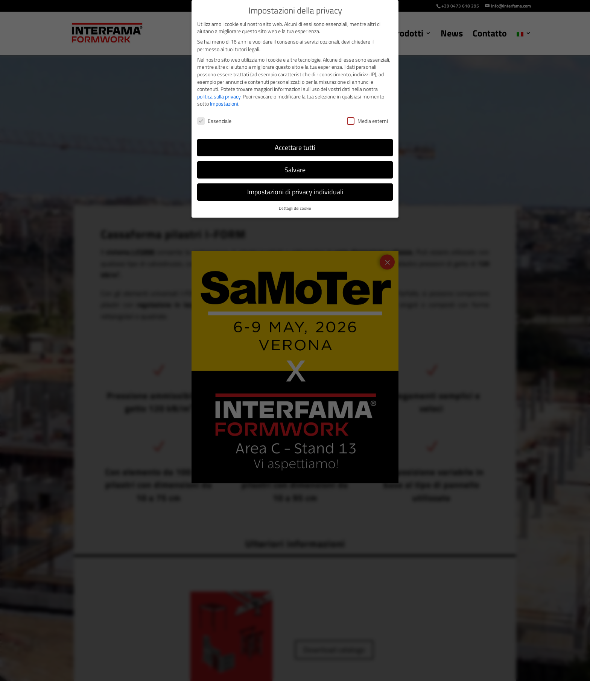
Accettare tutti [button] (295, 147)
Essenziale (214, 120)
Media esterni (367, 120)
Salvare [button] (295, 170)
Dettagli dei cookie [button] (295, 208)
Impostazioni (224, 103)
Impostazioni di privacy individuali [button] (295, 192)
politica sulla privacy (218, 96)
